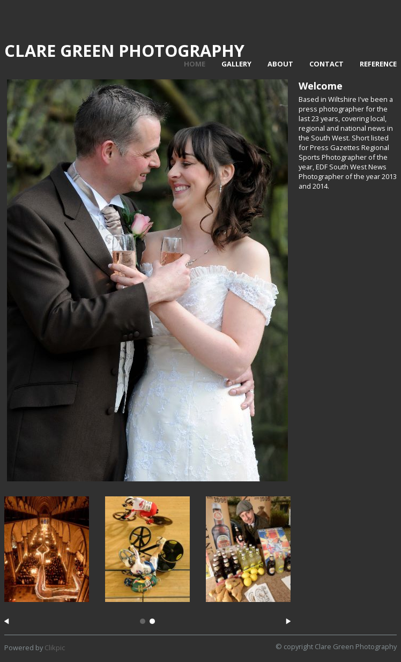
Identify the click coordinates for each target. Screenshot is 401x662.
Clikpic (54, 647)
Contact (326, 64)
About (280, 64)
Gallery (236, 64)
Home (194, 64)
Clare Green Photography (124, 50)
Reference (378, 64)
